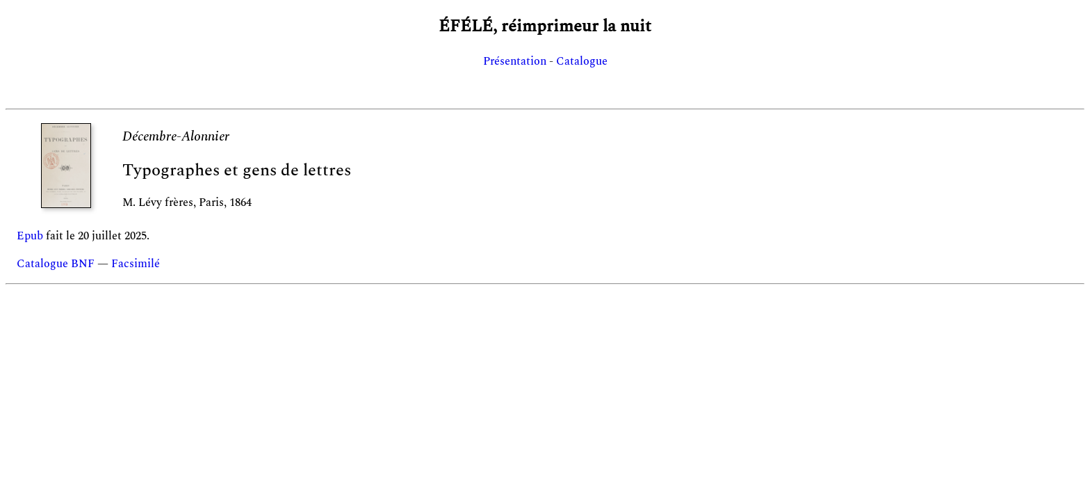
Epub (30, 236)
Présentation (514, 61)
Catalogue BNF (56, 263)
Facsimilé (135, 263)
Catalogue (582, 61)
